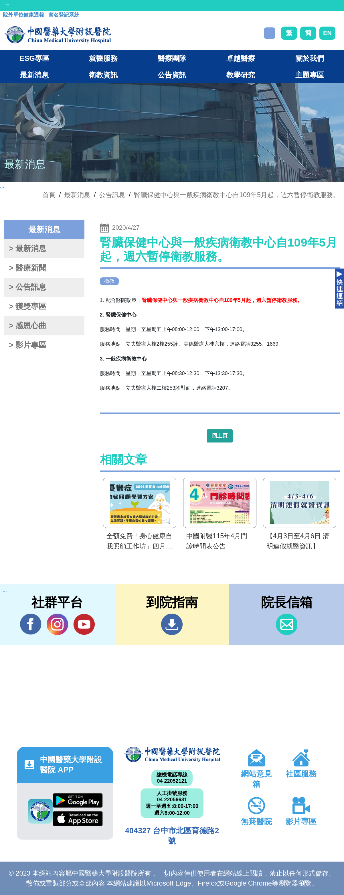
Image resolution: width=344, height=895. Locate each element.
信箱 (286, 624)
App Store (78, 818)
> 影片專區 (27, 345)
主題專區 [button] (309, 75)
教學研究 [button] (240, 75)
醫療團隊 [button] (172, 58)
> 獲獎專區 (27, 306)
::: (7, 5)
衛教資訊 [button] (103, 75)
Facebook (30, 624)
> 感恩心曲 (27, 325)
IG (57, 624)
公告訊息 (112, 195)
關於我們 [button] (309, 58)
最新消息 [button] (34, 75)
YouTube (84, 624)
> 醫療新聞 (27, 268)
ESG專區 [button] (34, 58)
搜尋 (269, 33)
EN (327, 33)
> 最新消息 (27, 248)
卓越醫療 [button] (240, 58)
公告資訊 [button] (172, 75)
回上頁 (220, 436)
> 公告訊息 (27, 287)
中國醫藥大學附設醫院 (172, 754)
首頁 (49, 195)
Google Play (78, 800)
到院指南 (172, 624)
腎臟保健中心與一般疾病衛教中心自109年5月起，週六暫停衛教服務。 (237, 195)
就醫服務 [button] (103, 58)
